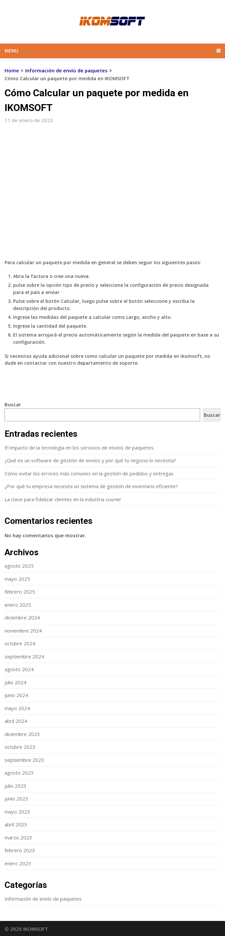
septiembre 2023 (24, 760)
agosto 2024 (19, 669)
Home (12, 70)
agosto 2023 (19, 772)
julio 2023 (15, 785)
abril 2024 (16, 721)
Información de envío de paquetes (66, 70)
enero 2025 (18, 604)
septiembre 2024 (24, 656)
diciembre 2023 (22, 734)
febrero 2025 (20, 591)
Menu (11, 50)
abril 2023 (16, 824)
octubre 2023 (20, 746)
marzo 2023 (18, 837)
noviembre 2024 (23, 630)
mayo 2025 (17, 579)
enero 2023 (18, 863)
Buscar (13, 404)
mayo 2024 (17, 708)
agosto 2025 (19, 565)
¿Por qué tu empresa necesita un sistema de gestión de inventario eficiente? (91, 486)
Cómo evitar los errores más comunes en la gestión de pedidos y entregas (89, 473)
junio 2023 (16, 798)
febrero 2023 (20, 850)
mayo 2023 (17, 811)
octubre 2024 (20, 643)
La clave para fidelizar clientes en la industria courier (63, 499)
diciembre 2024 (22, 617)
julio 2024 (15, 682)
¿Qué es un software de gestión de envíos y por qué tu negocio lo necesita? (90, 460)
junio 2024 (16, 695)
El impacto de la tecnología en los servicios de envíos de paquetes (79, 447)
